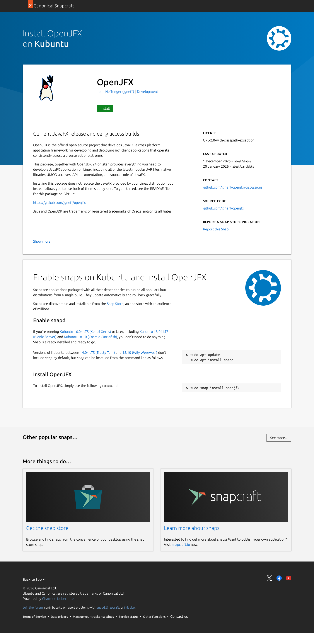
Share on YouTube (288, 578)
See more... (279, 438)
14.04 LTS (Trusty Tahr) (97, 352)
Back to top (34, 579)
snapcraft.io (181, 544)
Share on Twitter (269, 578)
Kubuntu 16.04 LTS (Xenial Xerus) (85, 332)
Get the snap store (47, 528)
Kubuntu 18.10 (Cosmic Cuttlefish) (90, 337)
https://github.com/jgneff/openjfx (59, 202)
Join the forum (33, 607)
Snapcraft (112, 607)
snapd (101, 607)
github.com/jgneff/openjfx (223, 208)
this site (129, 607)
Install (105, 108)
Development (147, 92)
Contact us (179, 616)
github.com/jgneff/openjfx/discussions (233, 187)
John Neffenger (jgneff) (116, 92)
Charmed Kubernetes (58, 599)
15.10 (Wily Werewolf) (139, 352)
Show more (42, 241)
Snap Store (115, 304)
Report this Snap (216, 229)
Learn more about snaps (191, 528)
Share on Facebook (279, 578)
